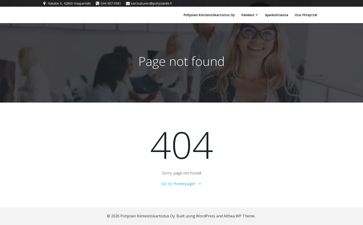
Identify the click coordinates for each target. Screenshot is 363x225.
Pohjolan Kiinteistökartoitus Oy (209, 15)
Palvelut (250, 15)
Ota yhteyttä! (306, 15)
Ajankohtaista (276, 15)
